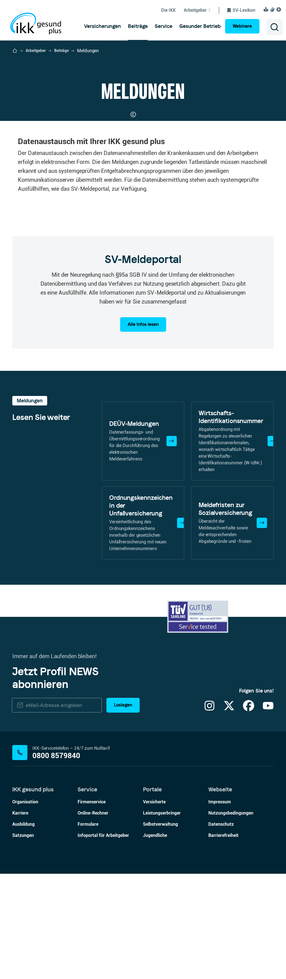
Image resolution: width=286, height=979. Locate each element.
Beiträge (61, 50)
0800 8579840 (56, 861)
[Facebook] (248, 814)
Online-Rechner (93, 918)
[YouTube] (268, 814)
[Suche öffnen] (274, 27)
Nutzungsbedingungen (230, 918)
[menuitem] (102, 26)
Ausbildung (23, 929)
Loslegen (123, 810)
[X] (229, 814)
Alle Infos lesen (143, 429)
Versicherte (154, 907)
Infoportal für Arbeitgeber (103, 940)
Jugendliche (155, 940)
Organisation (25, 907)
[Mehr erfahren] (171, 546)
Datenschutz (221, 929)
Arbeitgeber (36, 50)
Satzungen (23, 940)
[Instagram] (209, 814)
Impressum (219, 907)
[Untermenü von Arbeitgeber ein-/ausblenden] (201, 10)
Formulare (88, 929)
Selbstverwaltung (160, 929)
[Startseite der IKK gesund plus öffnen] (14, 50)
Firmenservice (92, 907)
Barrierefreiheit (223, 940)
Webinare (242, 26)
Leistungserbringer (162, 918)
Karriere (20, 918)
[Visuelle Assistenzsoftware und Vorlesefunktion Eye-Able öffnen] (280, 9)
